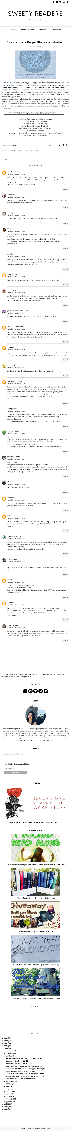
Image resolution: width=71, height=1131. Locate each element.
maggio (9, 1091)
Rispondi (65, 189)
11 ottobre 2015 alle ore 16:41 (16, 368)
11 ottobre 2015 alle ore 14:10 (16, 197)
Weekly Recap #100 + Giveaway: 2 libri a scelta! (36, 898)
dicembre (9, 1051)
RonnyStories (12, 409)
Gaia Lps (10, 213)
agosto (9, 1084)
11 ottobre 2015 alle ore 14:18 (16, 256)
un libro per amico (14, 229)
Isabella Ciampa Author (16, 327)
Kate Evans (11, 290)
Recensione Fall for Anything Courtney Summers (24, 1058)
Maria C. (10, 482)
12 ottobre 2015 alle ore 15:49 (16, 582)
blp (37, 150)
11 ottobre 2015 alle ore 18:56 (16, 434)
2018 (6, 1041)
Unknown (10, 347)
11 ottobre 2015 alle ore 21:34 (16, 518)
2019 (6, 1038)
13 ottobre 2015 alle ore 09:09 (16, 628)
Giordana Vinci (13, 172)
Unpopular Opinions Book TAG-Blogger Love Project (25, 1069)
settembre (10, 1081)
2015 (6, 1048)
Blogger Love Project (27, 150)
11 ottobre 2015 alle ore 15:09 (16, 349)
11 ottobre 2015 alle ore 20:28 (16, 484)
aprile (8, 1094)
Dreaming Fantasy (14, 536)
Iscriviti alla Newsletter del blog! (16, 764)
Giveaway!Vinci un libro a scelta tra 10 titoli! (36, 931)
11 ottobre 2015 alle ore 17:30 (16, 383)
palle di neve (12, 274)
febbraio (9, 1099)
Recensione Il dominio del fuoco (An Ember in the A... (25, 1076)
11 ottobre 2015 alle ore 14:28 (16, 293)
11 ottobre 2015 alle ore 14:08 (16, 174)
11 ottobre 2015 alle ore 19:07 (16, 459)
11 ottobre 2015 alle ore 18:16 (16, 411)
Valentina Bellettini (14, 381)
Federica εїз (11, 195)
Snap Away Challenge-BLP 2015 (17, 1061)
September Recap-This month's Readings (21, 1079)
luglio (8, 1086)
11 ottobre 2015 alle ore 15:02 (16, 329)
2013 (6, 1107)
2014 (6, 1104)
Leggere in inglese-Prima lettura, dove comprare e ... (25, 1074)
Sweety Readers (35, 13)
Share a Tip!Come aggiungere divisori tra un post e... (25, 1066)
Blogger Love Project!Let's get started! (20, 1071)
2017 (6, 1043)
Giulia (9, 580)
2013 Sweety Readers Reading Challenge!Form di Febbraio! (36, 998)
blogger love (14, 150)
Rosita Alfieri (12, 559)
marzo (8, 1097)
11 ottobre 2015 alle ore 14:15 (16, 231)
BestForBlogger (46, 1128)
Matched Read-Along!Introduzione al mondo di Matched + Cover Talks (36, 864)
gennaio (9, 1102)
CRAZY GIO (11, 365)
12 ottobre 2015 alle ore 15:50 (16, 605)
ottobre (9, 1056)
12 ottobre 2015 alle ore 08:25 (16, 539)
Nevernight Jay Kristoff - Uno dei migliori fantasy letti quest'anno (35, 822)
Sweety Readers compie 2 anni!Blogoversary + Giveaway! (36, 965)
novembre (10, 1053)
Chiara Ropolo (12, 625)
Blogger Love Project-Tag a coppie (19, 1063)
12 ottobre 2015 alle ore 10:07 (16, 561)
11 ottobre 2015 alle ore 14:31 (16, 313)
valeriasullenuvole (14, 457)
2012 (6, 1109)
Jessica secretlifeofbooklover (18, 311)
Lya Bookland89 (13, 431)
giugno (8, 1089)
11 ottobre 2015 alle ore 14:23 (16, 277)
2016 (6, 1046)
